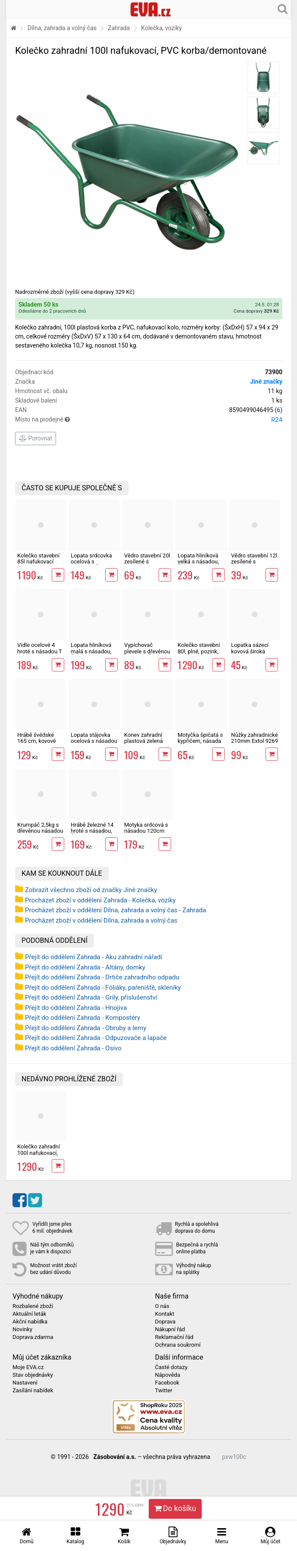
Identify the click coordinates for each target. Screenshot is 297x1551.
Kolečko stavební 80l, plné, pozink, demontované (199, 651)
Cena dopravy (256, 311)
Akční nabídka (30, 1322)
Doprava (165, 1322)
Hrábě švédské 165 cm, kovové (36, 738)
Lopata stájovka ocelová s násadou (94, 738)
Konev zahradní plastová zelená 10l (143, 741)
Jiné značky (266, 381)
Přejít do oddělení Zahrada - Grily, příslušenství (91, 997)
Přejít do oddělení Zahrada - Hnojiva (76, 1008)
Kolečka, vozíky (161, 28)
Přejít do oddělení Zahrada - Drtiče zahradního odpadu (102, 977)
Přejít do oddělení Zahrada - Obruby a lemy (85, 1028)
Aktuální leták (29, 1314)
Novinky (22, 1329)
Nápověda (167, 1375)
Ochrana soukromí (178, 1345)
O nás (162, 1306)
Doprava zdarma (33, 1337)
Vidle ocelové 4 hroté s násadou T (39, 648)
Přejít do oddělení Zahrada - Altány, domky (85, 967)
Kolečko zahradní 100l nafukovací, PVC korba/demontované (42, 1155)
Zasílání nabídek (33, 1391)
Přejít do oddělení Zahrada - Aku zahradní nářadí (93, 957)
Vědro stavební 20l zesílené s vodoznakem (147, 561)
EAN (148, 410)
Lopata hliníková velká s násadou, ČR (198, 561)
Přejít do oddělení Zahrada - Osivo (73, 1048)
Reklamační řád (174, 1337)
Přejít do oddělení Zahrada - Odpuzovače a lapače (96, 1038)
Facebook (167, 1383)
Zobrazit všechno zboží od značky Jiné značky (91, 890)
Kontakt (165, 1314)
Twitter (163, 1391)
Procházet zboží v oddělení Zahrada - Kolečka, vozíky (100, 900)
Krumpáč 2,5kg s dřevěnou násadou (40, 828)
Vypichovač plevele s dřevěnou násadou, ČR (147, 651)
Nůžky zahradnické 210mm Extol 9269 (254, 738)
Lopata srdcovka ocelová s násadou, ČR (91, 561)
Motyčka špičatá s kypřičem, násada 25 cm (200, 741)
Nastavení (25, 1383)
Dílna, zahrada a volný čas (62, 28)
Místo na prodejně (148, 420)
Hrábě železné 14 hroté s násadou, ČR (92, 831)
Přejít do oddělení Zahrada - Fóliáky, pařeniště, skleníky (103, 987)
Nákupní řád (170, 1329)
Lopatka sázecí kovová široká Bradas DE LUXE (251, 651)
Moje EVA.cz (28, 1367)
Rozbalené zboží (33, 1306)
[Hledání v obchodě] (282, 8)
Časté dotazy (171, 1367)
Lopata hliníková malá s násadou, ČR (91, 651)
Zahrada (119, 28)
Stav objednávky (33, 1375)
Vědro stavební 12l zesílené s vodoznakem (254, 561)
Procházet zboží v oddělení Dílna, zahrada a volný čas (101, 920)
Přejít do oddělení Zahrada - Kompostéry (82, 1018)
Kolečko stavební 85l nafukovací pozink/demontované (43, 561)
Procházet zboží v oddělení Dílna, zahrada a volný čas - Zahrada (115, 910)
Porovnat (35, 438)
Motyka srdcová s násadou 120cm (146, 828)
